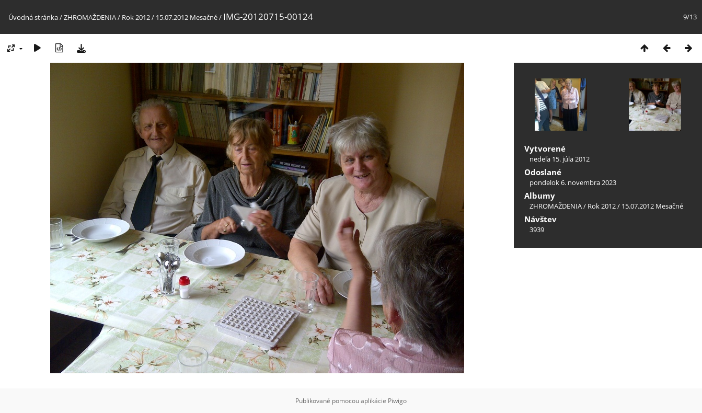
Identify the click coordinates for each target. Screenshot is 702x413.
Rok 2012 (136, 17)
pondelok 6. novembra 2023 (573, 182)
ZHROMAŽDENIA (90, 17)
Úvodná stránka (33, 17)
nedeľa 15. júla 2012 (560, 159)
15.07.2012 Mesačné (186, 17)
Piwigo (397, 400)
